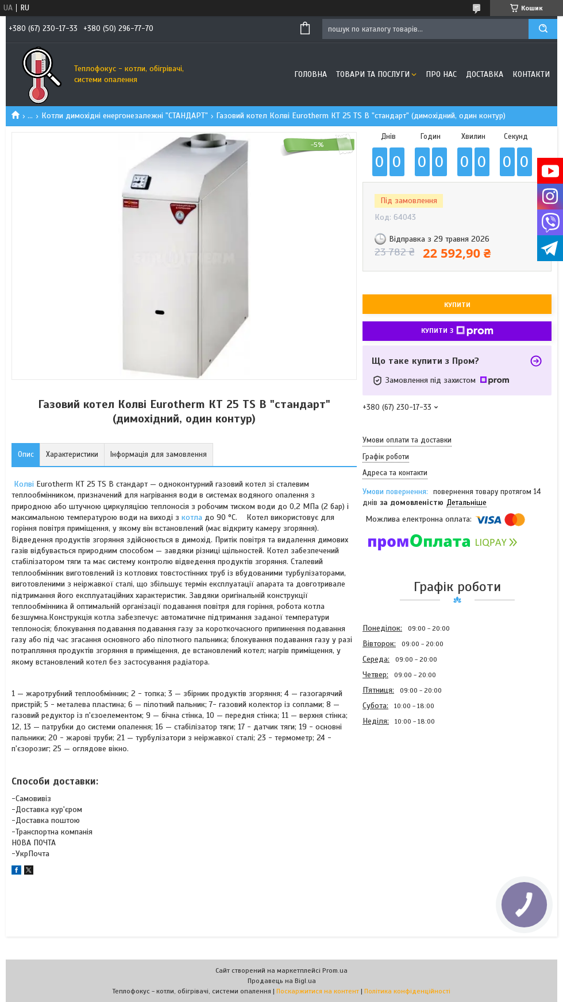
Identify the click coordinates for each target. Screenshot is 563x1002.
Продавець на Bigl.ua (282, 981)
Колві (24, 484)
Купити (457, 305)
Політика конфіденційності (407, 991)
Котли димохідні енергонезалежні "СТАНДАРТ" (124, 116)
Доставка (484, 74)
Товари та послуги (373, 74)
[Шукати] (543, 29)
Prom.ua (335, 970)
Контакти (531, 74)
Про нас (441, 74)
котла (192, 517)
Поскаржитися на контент (317, 991)
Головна (310, 74)
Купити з (457, 331)
